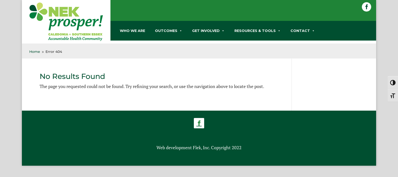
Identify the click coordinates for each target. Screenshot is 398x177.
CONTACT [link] (303, 31)
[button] (366, 7)
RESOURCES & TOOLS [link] (257, 31)
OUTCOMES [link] (168, 31)
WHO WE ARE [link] (132, 31)
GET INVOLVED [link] (208, 31)
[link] (66, 40)
